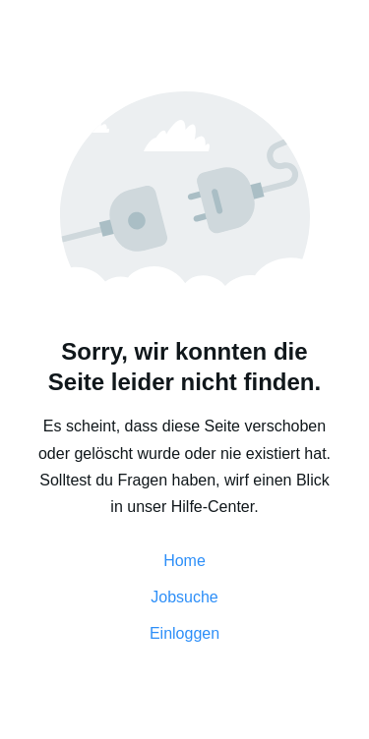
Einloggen (184, 633)
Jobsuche (184, 597)
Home (184, 560)
